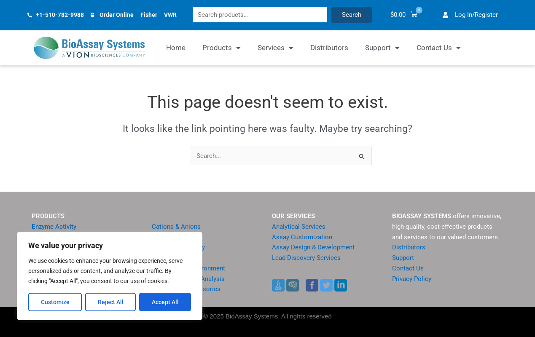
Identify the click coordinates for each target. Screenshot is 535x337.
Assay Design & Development (313, 247)
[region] (109, 276)
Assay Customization (302, 237)
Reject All (111, 302)
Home (176, 49)
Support (382, 49)
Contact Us (439, 49)
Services (275, 49)
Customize (55, 302)
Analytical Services (298, 226)
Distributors (329, 49)
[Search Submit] (362, 158)
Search (375, 15)
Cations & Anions (176, 226)
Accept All (165, 302)
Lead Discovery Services (306, 258)
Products (221, 49)
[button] (424, 15)
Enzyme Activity (54, 226)
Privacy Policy (411, 279)
